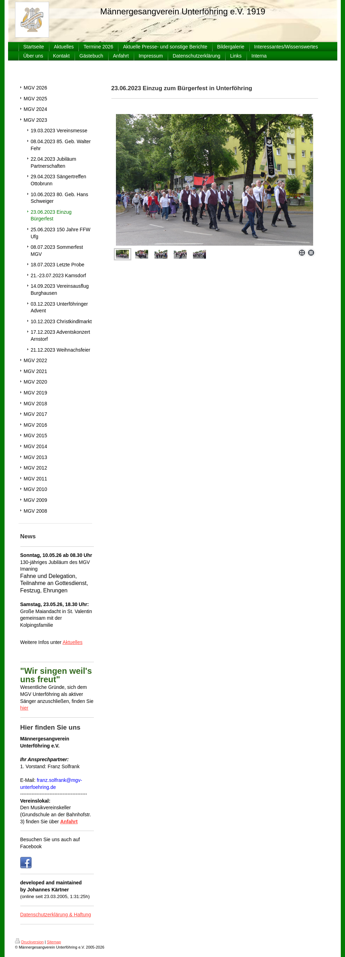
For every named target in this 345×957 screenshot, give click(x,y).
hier (24, 708)
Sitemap (54, 942)
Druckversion (29, 942)
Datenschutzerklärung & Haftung (55, 914)
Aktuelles (73, 642)
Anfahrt (69, 821)
